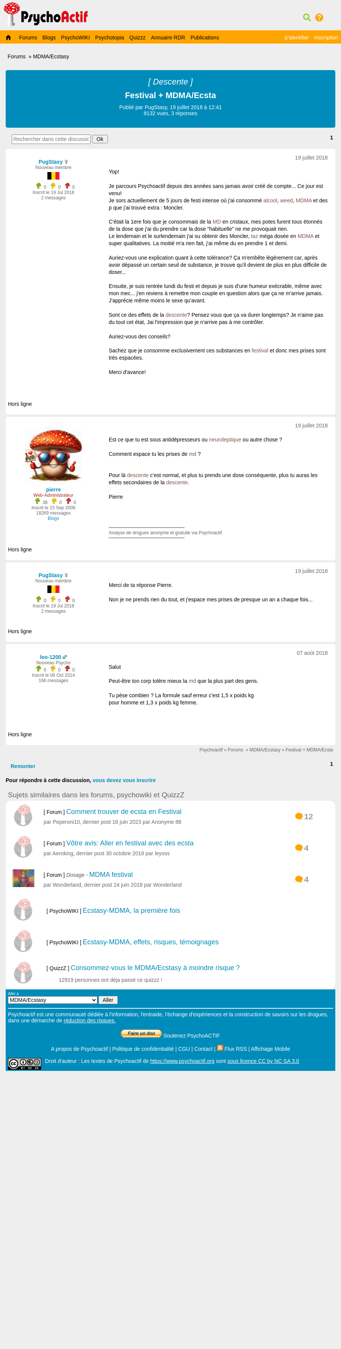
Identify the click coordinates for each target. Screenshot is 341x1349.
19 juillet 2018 (311, 158)
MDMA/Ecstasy (51, 56)
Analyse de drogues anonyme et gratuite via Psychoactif (165, 532)
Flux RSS (232, 1049)
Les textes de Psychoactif (111, 1061)
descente (176, 315)
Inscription (326, 37)
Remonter (23, 766)
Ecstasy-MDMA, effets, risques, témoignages (151, 942)
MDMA (304, 200)
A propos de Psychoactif (79, 1049)
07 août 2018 (312, 653)
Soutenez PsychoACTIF (170, 1036)
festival (260, 350)
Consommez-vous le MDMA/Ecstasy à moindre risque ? (155, 968)
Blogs (49, 37)
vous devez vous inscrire (124, 780)
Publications (205, 37)
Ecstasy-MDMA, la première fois (131, 910)
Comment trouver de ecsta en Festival (123, 811)
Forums (28, 37)
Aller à (63, 998)
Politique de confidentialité (143, 1049)
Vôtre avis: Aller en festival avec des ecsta (130, 843)
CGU (184, 1049)
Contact (203, 1049)
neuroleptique (225, 440)
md (192, 454)
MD (217, 222)
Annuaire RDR (168, 37)
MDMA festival (111, 874)
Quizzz (138, 37)
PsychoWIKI (75, 37)
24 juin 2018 (128, 885)
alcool (270, 200)
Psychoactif (211, 750)
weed (286, 200)
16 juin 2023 (126, 822)
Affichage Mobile (270, 1049)
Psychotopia (109, 37)
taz (254, 236)
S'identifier (296, 37)
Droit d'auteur (61, 1061)
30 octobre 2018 (125, 853)
